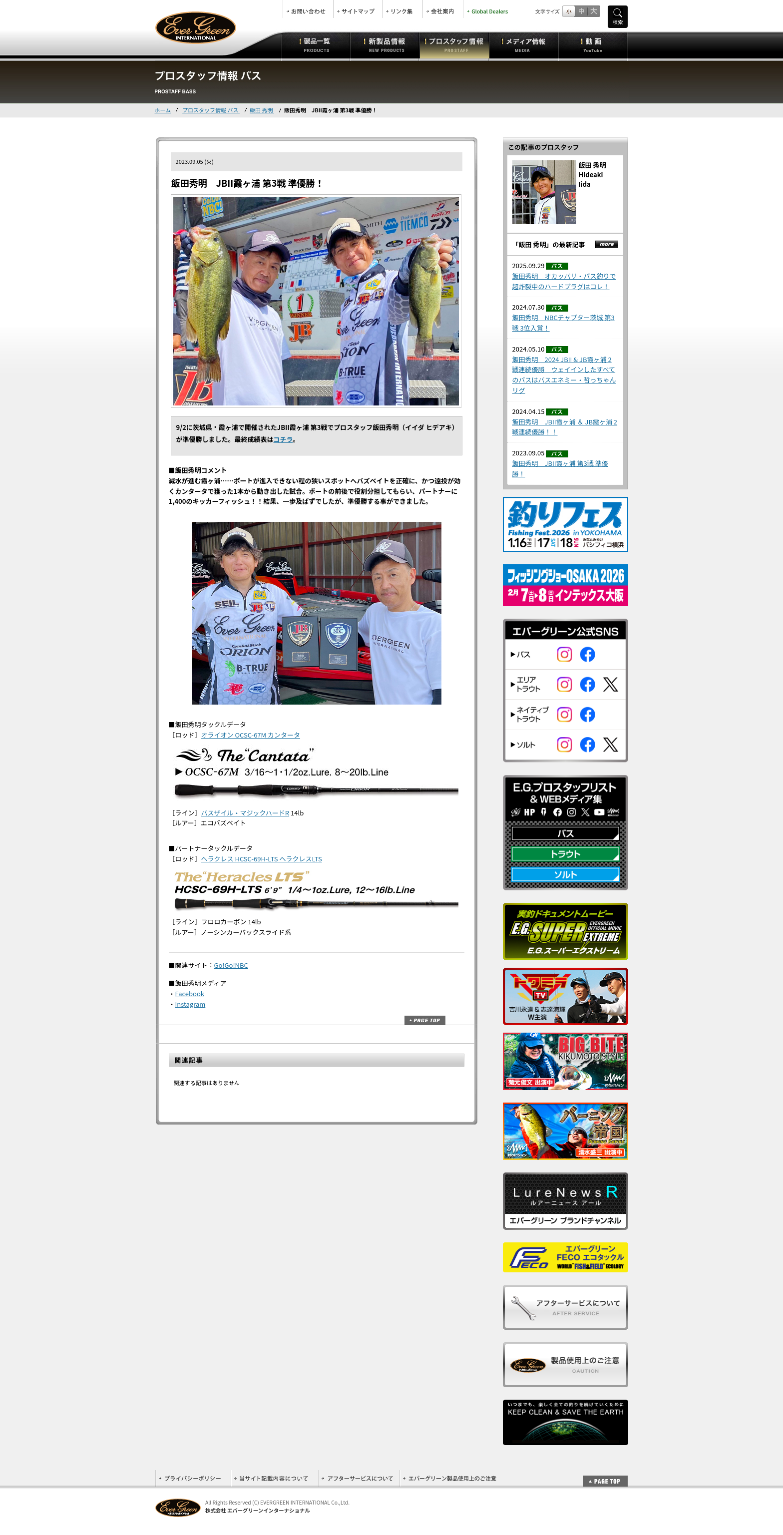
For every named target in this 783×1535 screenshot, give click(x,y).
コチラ (283, 439)
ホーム (163, 110)
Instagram (190, 1004)
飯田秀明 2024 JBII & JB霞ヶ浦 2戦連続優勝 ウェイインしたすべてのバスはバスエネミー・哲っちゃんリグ (564, 375)
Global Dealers (488, 9)
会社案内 (443, 9)
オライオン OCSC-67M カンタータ (251, 735)
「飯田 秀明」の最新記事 (548, 244)
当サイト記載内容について (274, 1478)
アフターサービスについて (358, 1478)
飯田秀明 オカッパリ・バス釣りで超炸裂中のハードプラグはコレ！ (564, 281)
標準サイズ (568, 11)
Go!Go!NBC (231, 965)
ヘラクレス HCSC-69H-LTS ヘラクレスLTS (261, 858)
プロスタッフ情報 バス (211, 110)
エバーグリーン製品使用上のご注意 (449, 1478)
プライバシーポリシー (193, 1478)
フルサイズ (593, 11)
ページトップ (424, 1020)
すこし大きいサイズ (581, 11)
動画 (593, 44)
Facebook (189, 993)
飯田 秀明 (262, 110)
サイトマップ (358, 9)
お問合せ (308, 9)
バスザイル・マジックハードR (245, 812)
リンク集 (402, 9)
